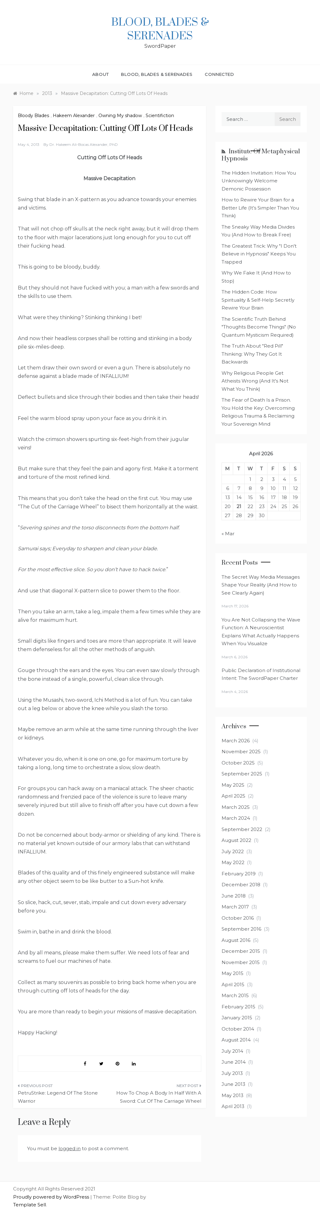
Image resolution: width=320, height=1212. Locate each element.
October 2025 (238, 763)
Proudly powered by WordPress (51, 1197)
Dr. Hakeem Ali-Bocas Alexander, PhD (83, 144)
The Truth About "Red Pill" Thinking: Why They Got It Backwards (252, 354)
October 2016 (238, 918)
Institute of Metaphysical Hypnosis (261, 155)
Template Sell (29, 1205)
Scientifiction (160, 115)
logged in (69, 1148)
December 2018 (241, 885)
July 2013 (232, 1073)
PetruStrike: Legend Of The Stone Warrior (58, 1097)
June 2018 (234, 896)
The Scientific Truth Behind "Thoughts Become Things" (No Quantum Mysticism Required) (259, 327)
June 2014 (234, 1062)
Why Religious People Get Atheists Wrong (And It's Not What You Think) (255, 381)
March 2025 (236, 807)
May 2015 (232, 973)
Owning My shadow (120, 115)
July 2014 (232, 1051)
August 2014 (236, 1040)
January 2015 (237, 1018)
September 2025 (242, 774)
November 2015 (241, 962)
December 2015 (241, 951)
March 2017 (235, 907)
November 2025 (241, 751)
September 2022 (242, 829)
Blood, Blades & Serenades (160, 29)
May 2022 (233, 862)
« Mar (228, 534)
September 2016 (241, 929)
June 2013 (233, 1084)
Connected (219, 74)
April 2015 (233, 984)
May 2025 (233, 785)
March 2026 (236, 741)
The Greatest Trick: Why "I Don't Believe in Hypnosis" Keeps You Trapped (259, 254)
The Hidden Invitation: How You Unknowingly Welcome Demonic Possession (259, 181)
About (100, 74)
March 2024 (236, 818)
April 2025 (233, 796)
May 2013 (232, 1095)
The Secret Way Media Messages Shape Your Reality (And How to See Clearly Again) (261, 585)
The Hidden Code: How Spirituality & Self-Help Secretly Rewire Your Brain (258, 300)
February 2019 (239, 874)
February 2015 (238, 1007)
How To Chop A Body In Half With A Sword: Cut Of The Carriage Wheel (158, 1097)
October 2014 (238, 1029)
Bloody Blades (33, 115)
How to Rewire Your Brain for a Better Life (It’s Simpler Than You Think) (260, 208)
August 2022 (236, 840)
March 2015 (235, 995)
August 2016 (236, 940)
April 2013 (233, 1106)
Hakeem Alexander (74, 115)
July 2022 (233, 851)
